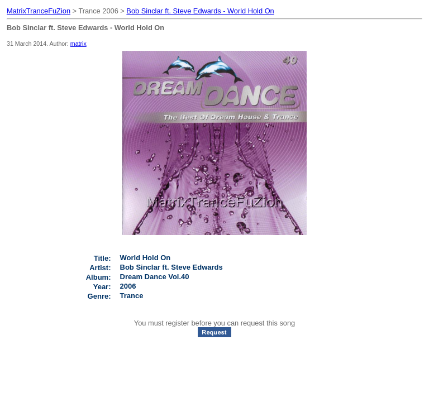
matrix (78, 43)
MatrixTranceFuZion (38, 11)
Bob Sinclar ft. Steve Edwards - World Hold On (200, 11)
